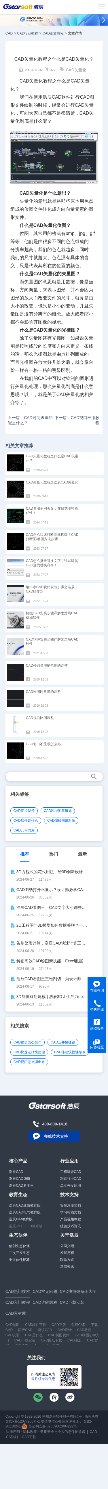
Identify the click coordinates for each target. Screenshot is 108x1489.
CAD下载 (29, 1437)
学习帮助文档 (70, 1212)
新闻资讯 (67, 1267)
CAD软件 (13, 1437)
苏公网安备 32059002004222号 (49, 1426)
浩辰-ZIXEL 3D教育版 (25, 1226)
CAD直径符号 (24, 811)
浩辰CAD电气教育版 (24, 1212)
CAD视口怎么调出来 (29, 1062)
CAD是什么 (34, 1335)
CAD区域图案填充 (58, 811)
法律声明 (13, 1432)
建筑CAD (45, 1330)
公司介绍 (67, 1246)
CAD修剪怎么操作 (27, 1042)
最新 (82, 854)
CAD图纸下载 (51, 1340)
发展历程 (67, 1253)
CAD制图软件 (58, 1335)
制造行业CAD (70, 1179)
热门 (53, 854)
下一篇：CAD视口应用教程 (77, 420)
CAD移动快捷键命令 (70, 1052)
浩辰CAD (16, 1172)
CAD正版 (59, 1325)
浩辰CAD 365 (19, 1179)
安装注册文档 (70, 1205)
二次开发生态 (19, 1253)
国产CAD (25, 1330)
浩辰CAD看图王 (21, 1186)
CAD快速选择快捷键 (29, 1052)
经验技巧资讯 (70, 1226)
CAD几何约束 (24, 830)
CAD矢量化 (76, 70)
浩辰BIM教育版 (20, 1219)
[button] (50, 20)
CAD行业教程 (27, 33)
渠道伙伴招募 (19, 1260)
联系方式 (67, 1260)
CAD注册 (74, 1340)
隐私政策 (30, 1432)
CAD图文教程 (52, 33)
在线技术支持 (56, 1136)
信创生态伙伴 (19, 1246)
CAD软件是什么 (26, 821)
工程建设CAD (70, 1172)
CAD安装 (12, 1335)
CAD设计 (64, 1330)
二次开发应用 (70, 1186)
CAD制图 (12, 1325)
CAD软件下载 (35, 1325)
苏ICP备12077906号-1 (22, 1421)
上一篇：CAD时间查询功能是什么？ (30, 420)
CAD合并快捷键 (63, 1042)
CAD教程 (84, 1330)
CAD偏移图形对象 (61, 821)
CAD (9, 33)
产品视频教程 (70, 1219)
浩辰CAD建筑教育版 (24, 1205)
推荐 (24, 854)
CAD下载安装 (24, 1340)
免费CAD (78, 1325)
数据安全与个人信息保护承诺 (62, 1432)
